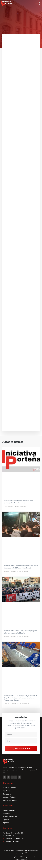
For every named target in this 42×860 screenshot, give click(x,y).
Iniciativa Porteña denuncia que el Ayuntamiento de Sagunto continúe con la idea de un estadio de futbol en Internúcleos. (20, 698)
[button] (39, 3)
